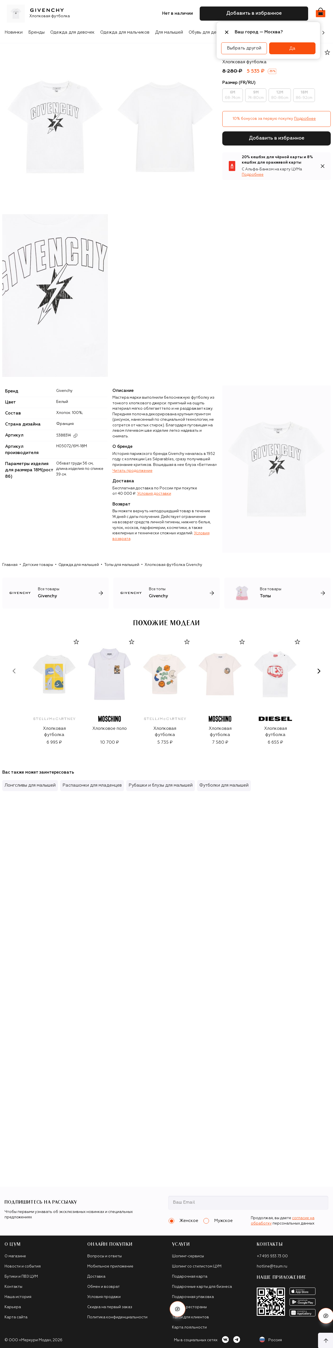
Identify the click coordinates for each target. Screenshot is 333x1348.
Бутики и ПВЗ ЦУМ (21, 1276)
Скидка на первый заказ (109, 1307)
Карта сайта (16, 1317)
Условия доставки (154, 494)
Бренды (36, 32)
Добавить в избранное (276, 138)
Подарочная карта (189, 1276)
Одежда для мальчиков (124, 32)
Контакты (13, 1287)
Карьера (13, 1307)
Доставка (96, 1276)
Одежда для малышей (78, 565)
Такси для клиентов (190, 1317)
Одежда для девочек (72, 32)
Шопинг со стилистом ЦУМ (196, 1266)
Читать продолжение (132, 471)
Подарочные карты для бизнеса (202, 1287)
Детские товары (38, 565)
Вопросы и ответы (104, 1256)
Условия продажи (104, 1297)
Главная (10, 565)
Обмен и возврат (103, 1287)
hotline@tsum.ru (272, 1266)
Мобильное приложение (110, 1266)
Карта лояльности (189, 1327)
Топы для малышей (121, 565)
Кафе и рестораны (189, 1307)
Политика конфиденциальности (117, 1317)
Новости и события (23, 1266)
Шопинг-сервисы (188, 1256)
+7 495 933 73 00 (272, 1256)
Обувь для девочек (208, 32)
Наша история (18, 1297)
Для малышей (169, 32)
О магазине (15, 1256)
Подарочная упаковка (193, 1297)
